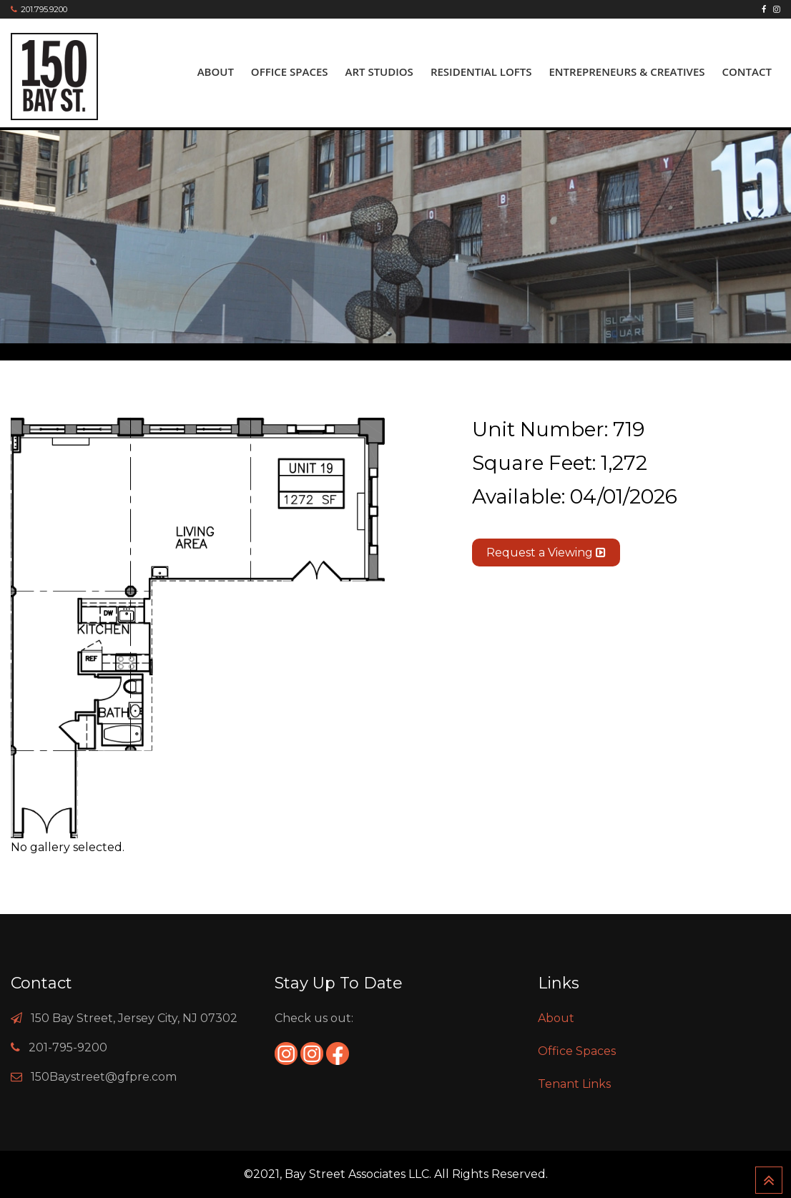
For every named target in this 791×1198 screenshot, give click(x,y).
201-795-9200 (68, 1047)
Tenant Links (574, 1084)
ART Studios (379, 71)
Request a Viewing (546, 552)
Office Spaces (289, 71)
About (215, 71)
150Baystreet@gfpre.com (104, 1077)
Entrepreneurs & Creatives (626, 71)
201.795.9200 (44, 9)
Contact (747, 71)
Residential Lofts (481, 71)
